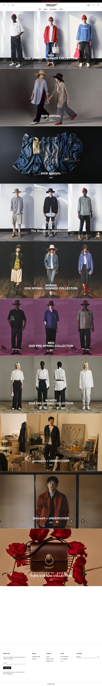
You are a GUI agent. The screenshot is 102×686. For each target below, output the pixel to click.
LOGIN (88, 5)
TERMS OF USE (49, 661)
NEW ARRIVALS (53, 9)
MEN (40, 9)
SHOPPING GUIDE (36, 656)
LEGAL (47, 656)
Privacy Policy (9, 673)
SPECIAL (61, 9)
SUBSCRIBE (7, 667)
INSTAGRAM (65, 656)
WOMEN (45, 9)
